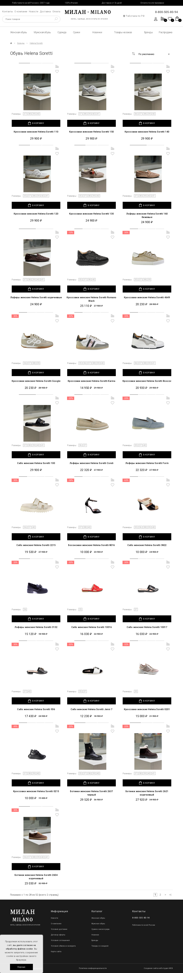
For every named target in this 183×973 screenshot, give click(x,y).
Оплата (56, 11)
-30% (126, 232)
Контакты (7, 11)
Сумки (76, 32)
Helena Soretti (36, 43)
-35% (70, 644)
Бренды (148, 32)
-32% (126, 644)
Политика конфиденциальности (93, 968)
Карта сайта (56, 952)
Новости (33, 11)
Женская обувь (18, 32)
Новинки (97, 32)
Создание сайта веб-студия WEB (158, 968)
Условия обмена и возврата (63, 946)
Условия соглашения (60, 940)
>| (170, 894)
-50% (70, 316)
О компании (20, 11)
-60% (126, 480)
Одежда (61, 32)
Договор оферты (58, 935)
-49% (15, 726)
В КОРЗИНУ (36, 123)
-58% (70, 480)
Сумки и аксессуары (101, 929)
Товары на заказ (123, 32)
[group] (36, 86)
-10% (70, 232)
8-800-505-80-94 (166, 12)
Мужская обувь (42, 32)
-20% (70, 398)
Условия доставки (59, 929)
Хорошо (21, 967)
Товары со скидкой (100, 946)
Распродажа (165, 32)
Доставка (45, 11)
